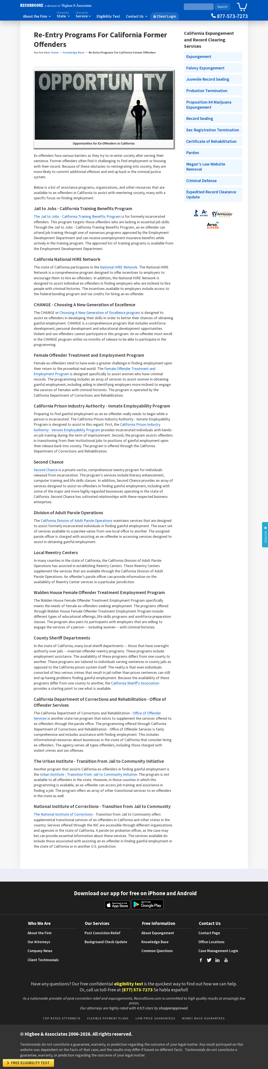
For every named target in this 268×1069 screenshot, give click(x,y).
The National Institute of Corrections (63, 814)
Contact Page (209, 933)
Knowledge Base (73, 52)
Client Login (165, 16)
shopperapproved (173, 1008)
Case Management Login (218, 950)
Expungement (198, 56)
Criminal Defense (201, 180)
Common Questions (157, 950)
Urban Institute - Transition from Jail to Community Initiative (88, 774)
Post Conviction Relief (102, 933)
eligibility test (128, 984)
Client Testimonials (43, 960)
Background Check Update (106, 942)
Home (55, 52)
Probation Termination (207, 90)
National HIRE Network (118, 267)
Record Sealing (199, 118)
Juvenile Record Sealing (207, 79)
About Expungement (157, 933)
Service (83, 14)
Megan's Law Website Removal (205, 167)
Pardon (192, 152)
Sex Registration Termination (212, 129)
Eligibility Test (108, 16)
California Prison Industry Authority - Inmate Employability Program (97, 427)
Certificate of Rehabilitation (211, 141)
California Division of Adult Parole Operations (76, 520)
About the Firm (37, 16)
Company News (40, 950)
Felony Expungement (205, 67)
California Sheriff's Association (135, 683)
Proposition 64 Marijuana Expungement (208, 105)
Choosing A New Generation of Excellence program (100, 312)
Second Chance (46, 469)
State (63, 14)
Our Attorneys (39, 942)
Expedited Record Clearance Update (211, 194)
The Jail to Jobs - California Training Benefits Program (77, 216)
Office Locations (211, 942)
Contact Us (136, 16)
